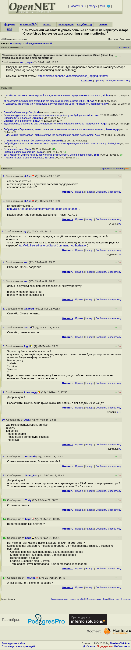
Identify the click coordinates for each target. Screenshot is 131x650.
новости (75, 6)
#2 (120, 254)
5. (4, 281)
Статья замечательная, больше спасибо (27, 140)
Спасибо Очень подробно (18, 112)
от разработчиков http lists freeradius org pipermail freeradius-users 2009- (44, 101)
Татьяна (50, 157)
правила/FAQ (28, 24)
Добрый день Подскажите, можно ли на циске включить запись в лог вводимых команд (54, 129)
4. (4, 262)
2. (4, 201)
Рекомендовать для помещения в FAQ (68, 599)
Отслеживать (123, 48)
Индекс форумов (94, 599)
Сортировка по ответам (112, 169)
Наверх (89, 191)
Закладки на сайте (13, 643)
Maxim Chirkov (120, 643)
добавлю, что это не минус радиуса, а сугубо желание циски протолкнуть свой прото (54, 103)
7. (4, 327)
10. (4, 419)
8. (4, 346)
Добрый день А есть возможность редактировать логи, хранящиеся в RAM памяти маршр (55, 143)
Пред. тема (114, 599)
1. (4, 176)
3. (3, 231)
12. (5, 475)
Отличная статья (13, 149)
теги (102, 6)
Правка (98, 80)
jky (106, 103)
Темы (105, 599)
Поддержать (105, 646)
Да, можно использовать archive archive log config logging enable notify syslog (50, 135)
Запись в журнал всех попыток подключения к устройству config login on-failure (48, 115)
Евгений (57, 140)
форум (93, 6)
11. (5, 456)
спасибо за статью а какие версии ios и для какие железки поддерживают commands (52, 95)
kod (36, 112)
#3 (120, 223)
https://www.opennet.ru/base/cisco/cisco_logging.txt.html (73, 75)
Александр (112, 129)
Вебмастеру (122, 646)
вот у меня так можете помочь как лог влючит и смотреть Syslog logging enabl (48, 154)
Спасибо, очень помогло (18, 120)
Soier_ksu (114, 143)
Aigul (104, 123)
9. (4, 392)
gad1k (36, 120)
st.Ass (106, 95)
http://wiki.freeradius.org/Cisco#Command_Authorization (52, 245)
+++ (84, 6)
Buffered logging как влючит (19, 152)
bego (40, 152)
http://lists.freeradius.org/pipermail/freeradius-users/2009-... (43, 208)
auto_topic (26, 62)
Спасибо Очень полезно (18, 118)
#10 (119, 412)
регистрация (66, 24)
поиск (47, 24)
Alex (97, 135)
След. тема (125, 599)
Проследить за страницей (18, 646)
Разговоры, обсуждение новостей (31, 43)
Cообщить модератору (117, 80)
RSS (9, 29)
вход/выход (84, 24)
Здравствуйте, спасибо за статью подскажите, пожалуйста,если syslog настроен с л (51, 123)
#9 (120, 448)
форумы (9, 24)
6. (4, 308)
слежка (103, 24)
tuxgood (38, 118)
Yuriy (28, 149)
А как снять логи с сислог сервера (23, 157)
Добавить (89, 646)
